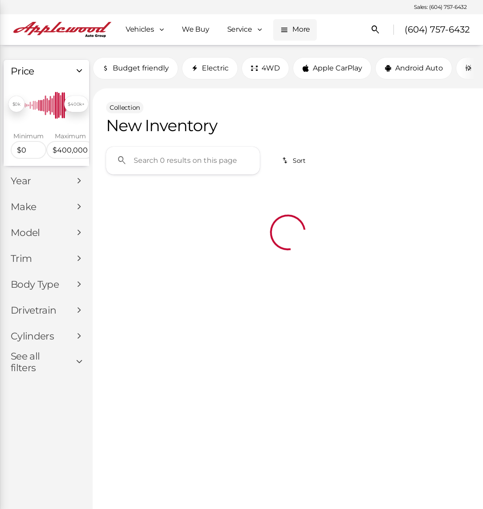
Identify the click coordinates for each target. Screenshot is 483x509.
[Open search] (375, 30)
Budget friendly (135, 68)
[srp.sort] (294, 160)
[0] (28, 150)
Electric (210, 68)
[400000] (70, 150)
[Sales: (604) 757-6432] (440, 7)
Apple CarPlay (332, 68)
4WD (265, 68)
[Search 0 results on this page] (182, 160)
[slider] (16, 104)
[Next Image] (469, 68)
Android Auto (414, 68)
